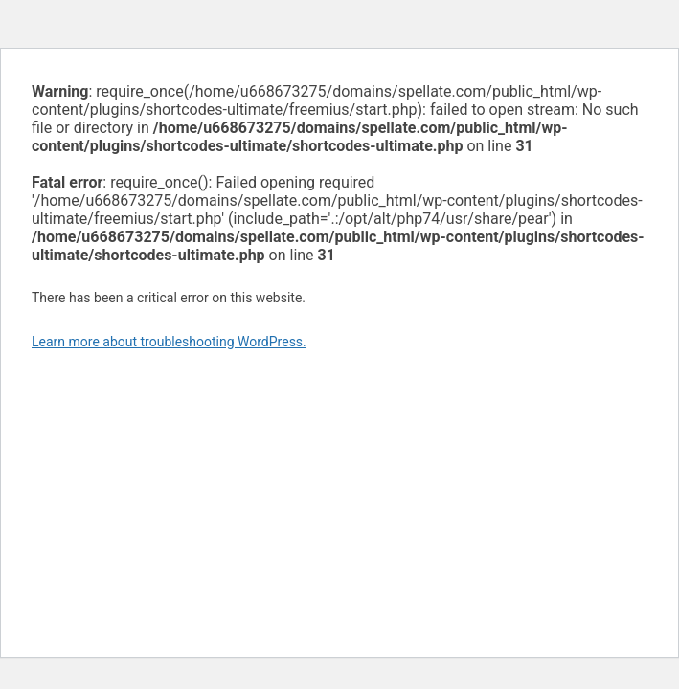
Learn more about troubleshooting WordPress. (169, 341)
